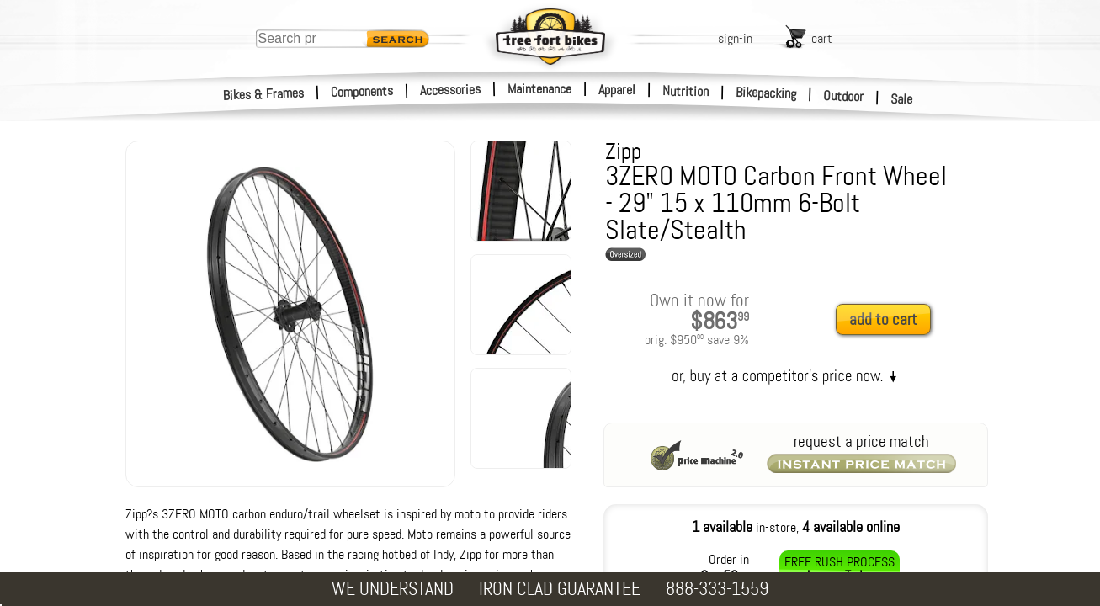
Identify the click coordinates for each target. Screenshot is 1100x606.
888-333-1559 (717, 589)
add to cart (883, 319)
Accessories (450, 89)
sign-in (735, 38)
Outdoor (843, 96)
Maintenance (539, 89)
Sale (901, 99)
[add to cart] (888, 320)
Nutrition (685, 91)
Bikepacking (766, 93)
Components (362, 91)
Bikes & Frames (264, 94)
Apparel (616, 89)
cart (821, 38)
